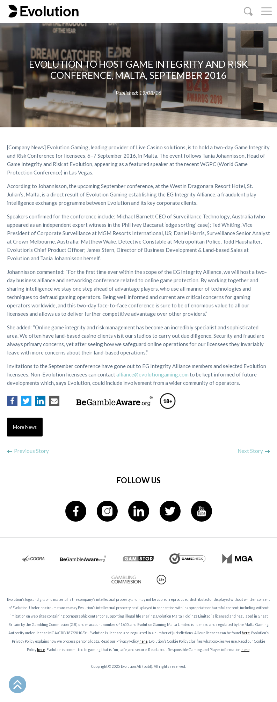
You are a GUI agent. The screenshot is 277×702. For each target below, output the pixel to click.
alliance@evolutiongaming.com (152, 374)
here (246, 633)
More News (25, 427)
